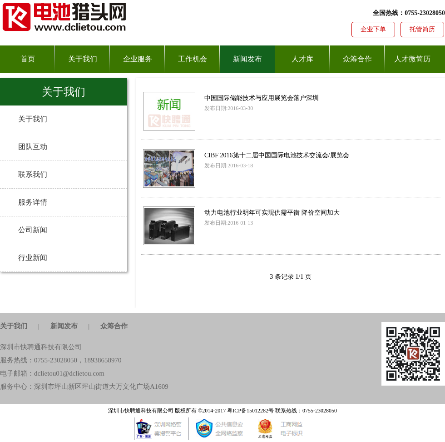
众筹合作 (357, 59)
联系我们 (32, 174)
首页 (27, 59)
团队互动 (32, 147)
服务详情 (32, 202)
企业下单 (373, 29)
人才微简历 (412, 59)
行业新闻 (32, 257)
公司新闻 (32, 230)
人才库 (302, 59)
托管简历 (422, 29)
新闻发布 (247, 59)
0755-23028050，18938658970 (78, 360)
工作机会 (192, 59)
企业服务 (137, 59)
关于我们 (82, 59)
